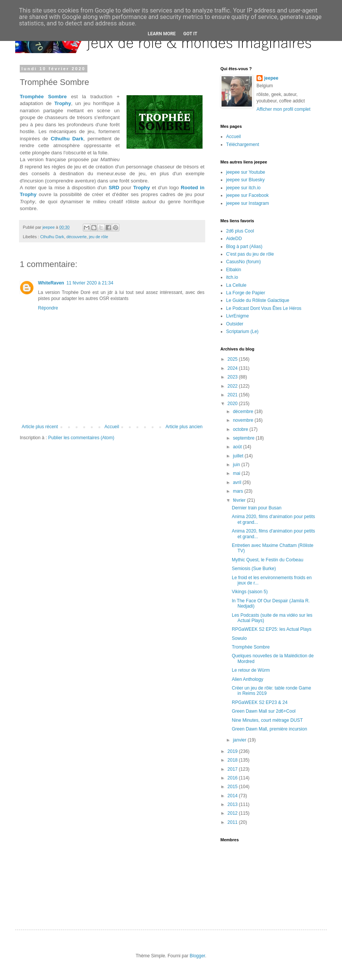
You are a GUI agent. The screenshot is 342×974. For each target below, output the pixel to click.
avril (237, 482)
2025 (233, 359)
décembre (244, 411)
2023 (233, 377)
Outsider (234, 324)
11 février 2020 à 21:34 (89, 283)
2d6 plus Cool (240, 231)
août (238, 446)
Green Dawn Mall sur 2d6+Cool (264, 711)
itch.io (232, 277)
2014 (233, 795)
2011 (233, 822)
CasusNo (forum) (243, 261)
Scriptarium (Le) (242, 331)
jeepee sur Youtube (245, 172)
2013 (233, 804)
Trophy (62, 103)
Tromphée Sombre (43, 96)
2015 (233, 786)
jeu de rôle (98, 236)
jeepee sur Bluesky (245, 179)
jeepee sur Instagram (247, 203)
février (240, 500)
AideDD (234, 238)
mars (238, 491)
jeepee (271, 78)
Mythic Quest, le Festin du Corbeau (267, 559)
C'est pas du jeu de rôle (250, 254)
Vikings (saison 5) (250, 591)
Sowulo (239, 638)
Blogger (197, 955)
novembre (244, 420)
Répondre (48, 308)
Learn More (162, 33)
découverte (76, 236)
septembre (244, 438)
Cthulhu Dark (67, 138)
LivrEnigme (237, 316)
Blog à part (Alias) (244, 246)
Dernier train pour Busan (257, 508)
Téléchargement (242, 144)
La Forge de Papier (245, 292)
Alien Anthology (247, 679)
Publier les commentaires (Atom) (81, 437)
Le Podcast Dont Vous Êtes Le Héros (263, 308)
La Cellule (236, 285)
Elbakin (233, 269)
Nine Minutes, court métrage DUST (267, 720)
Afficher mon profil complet (283, 109)
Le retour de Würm (251, 670)
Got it (190, 33)
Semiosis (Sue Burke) (254, 568)
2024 (233, 368)
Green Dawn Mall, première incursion (269, 729)
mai (237, 473)
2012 (233, 813)
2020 (233, 403)
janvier (240, 740)
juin (237, 464)
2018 (233, 760)
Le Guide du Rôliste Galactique (257, 300)
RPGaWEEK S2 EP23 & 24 (260, 702)
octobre (241, 429)
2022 (233, 386)
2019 (233, 751)
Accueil (111, 426)
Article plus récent (40, 426)
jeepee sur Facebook (247, 195)
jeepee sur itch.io (243, 187)
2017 (233, 769)
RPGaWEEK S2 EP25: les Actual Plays (271, 629)
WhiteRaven (51, 283)
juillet (239, 456)
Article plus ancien (184, 426)
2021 (233, 394)
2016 (233, 778)
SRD (114, 187)
